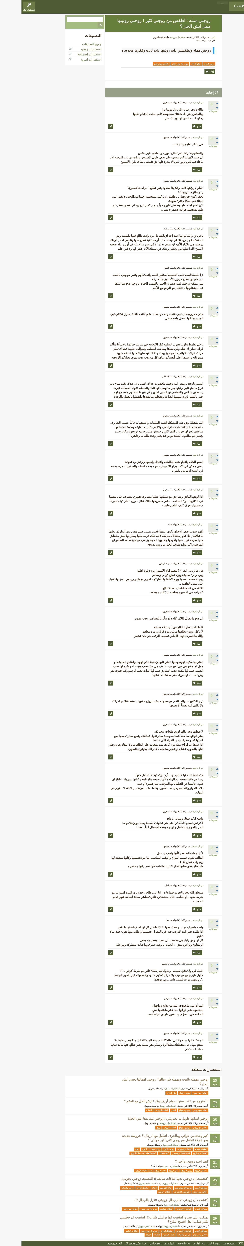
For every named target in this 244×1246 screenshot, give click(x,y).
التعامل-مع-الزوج (178, 1153)
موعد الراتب (192, 1243)
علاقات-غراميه (143, 1192)
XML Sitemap (223, 1243)
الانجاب (128, 1110)
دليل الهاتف (178, 1243)
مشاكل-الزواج (180, 1170)
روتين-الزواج (187, 64)
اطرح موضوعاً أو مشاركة (139, 8)
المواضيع (201, 8)
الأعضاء (158, 8)
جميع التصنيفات (70, 44)
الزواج (123, 1149)
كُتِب (192, 37)
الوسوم (168, 8)
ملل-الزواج (174, 64)
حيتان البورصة (162, 1243)
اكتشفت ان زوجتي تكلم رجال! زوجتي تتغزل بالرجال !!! (150, 1200)
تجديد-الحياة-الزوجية (122, 1170)
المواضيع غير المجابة (184, 8)
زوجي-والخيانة (106, 1188)
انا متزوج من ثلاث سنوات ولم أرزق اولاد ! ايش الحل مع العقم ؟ (144, 1101)
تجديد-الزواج (139, 1170)
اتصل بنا (237, 1243)
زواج (137, 1127)
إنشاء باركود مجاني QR (114, 1243)
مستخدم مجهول (125, 1183)
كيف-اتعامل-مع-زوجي (159, 1153)
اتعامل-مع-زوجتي (140, 64)
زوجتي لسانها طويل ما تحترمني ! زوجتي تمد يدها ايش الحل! (146, 1118)
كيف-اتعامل (142, 1153)
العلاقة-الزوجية (140, 1110)
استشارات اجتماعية (68, 54)
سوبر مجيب (207, 1243)
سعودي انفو (134, 1243)
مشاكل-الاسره (179, 1188)
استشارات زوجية (156, 37)
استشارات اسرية (69, 59)
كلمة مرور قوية (93, 1243)
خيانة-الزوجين (144, 1188)
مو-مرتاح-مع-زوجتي (158, 64)
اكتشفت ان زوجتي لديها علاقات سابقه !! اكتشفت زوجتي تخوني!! (143, 1179)
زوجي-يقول (134, 1149)
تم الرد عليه (176, 102)
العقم (152, 1110)
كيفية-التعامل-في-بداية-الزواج (121, 1153)
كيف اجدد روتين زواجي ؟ (170, 1161)
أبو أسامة (148, 1243)
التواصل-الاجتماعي (160, 1192)
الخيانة (133, 1188)
